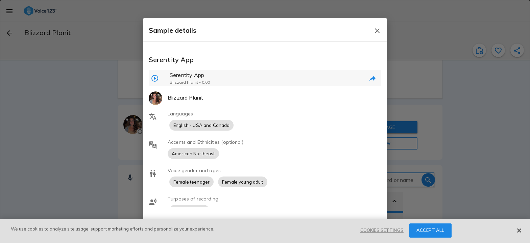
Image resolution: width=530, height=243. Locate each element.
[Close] (519, 230)
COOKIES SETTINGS (382, 230)
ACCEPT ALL (430, 230)
